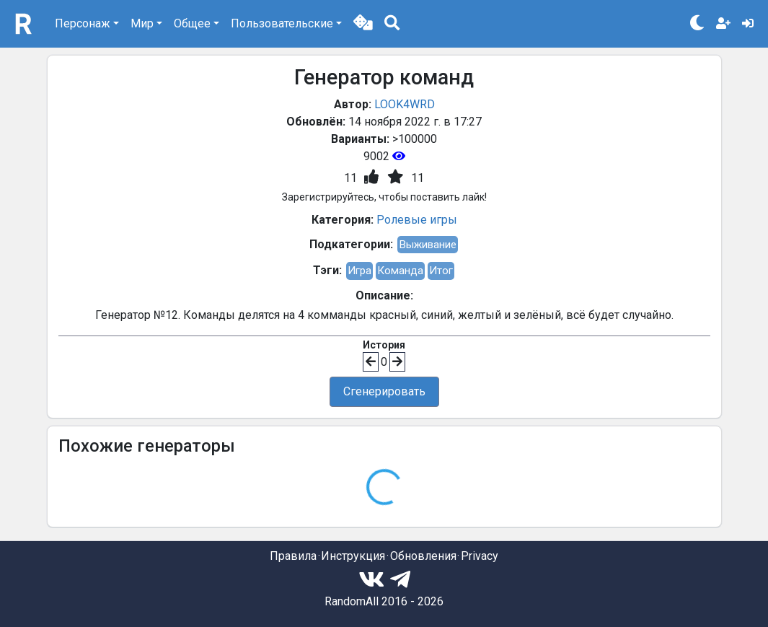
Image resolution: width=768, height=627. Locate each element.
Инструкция (353, 556)
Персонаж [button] (82, 23)
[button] (363, 23)
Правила (293, 556)
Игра (359, 270)
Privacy (479, 556)
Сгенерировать (384, 391)
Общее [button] (192, 23)
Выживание (427, 244)
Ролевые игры (416, 220)
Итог (441, 270)
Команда (400, 270)
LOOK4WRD (404, 104)
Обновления (423, 556)
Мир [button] (142, 23)
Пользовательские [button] (282, 23)
